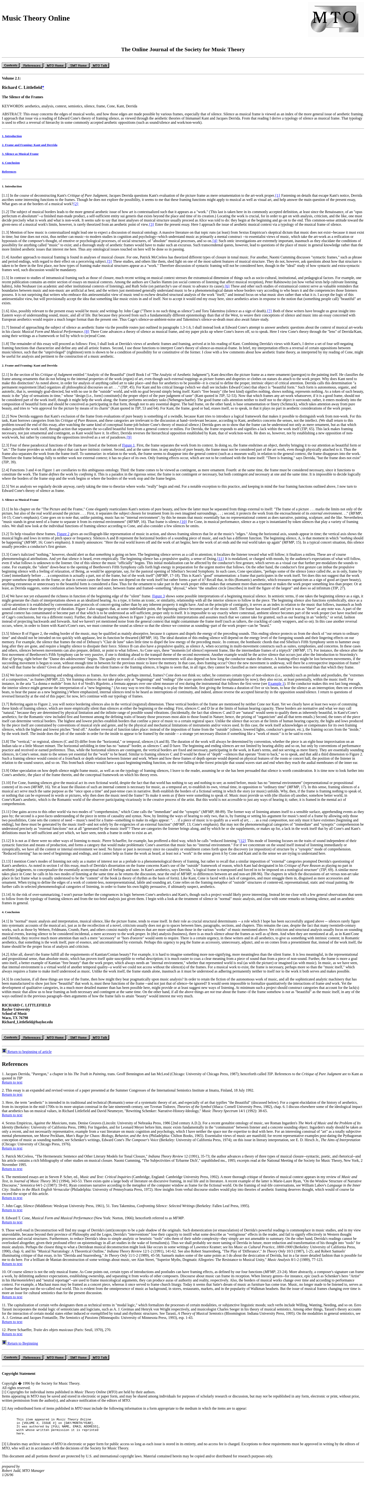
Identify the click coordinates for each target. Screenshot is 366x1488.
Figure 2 (63, 538)
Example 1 (276, 688)
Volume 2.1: (11, 82)
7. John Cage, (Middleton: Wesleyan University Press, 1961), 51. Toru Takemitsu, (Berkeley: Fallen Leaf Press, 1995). (126, 1210)
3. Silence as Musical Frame (20, 158)
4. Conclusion (11, 167)
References (9, 176)
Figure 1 (128, 449)
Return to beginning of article (27, 1056)
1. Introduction (12, 140)
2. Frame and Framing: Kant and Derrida (29, 149)
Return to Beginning (20, 1348)
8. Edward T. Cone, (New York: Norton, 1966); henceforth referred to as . (93, 1222)
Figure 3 (158, 600)
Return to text (12, 1087)
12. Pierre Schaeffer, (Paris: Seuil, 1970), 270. (56, 1334)
